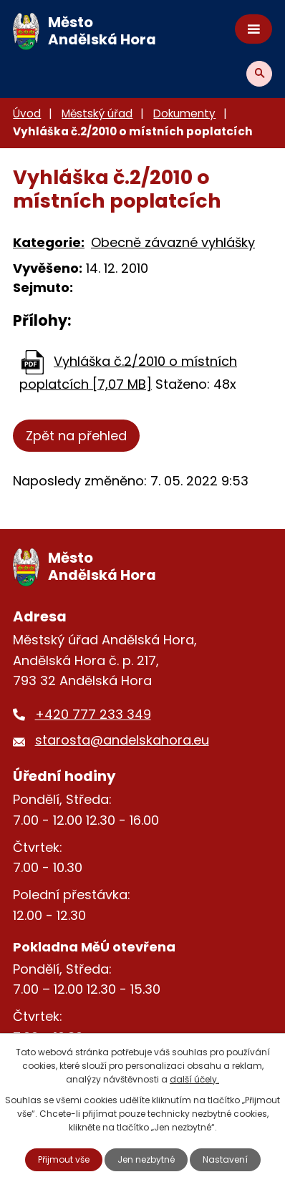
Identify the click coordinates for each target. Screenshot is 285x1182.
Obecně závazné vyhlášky (173, 242)
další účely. (194, 1079)
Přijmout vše (64, 1159)
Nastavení (225, 1159)
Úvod (27, 113)
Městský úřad (97, 113)
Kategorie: (48, 242)
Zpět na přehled (76, 436)
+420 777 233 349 (93, 714)
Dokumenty (184, 113)
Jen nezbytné (146, 1159)
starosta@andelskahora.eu (122, 740)
